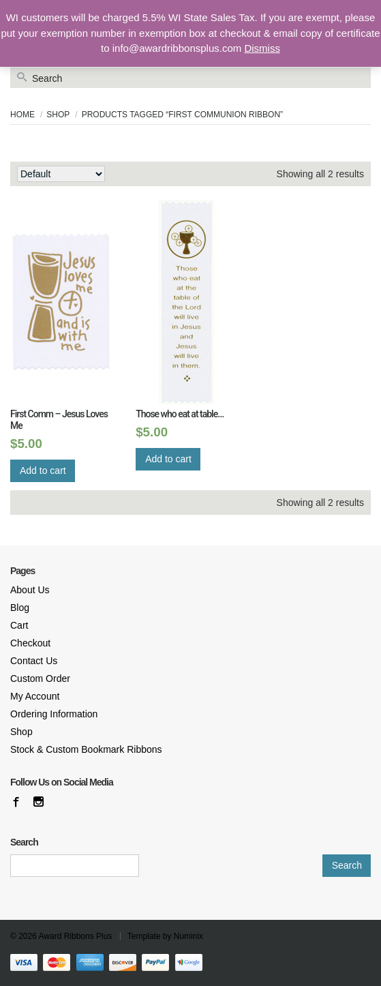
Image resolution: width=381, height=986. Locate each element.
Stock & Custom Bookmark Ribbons (86, 749)
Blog (19, 607)
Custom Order (40, 678)
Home (22, 114)
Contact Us (33, 660)
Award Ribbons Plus (75, 936)
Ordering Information (53, 713)
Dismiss (262, 48)
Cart (19, 625)
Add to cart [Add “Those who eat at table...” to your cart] (168, 458)
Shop (58, 114)
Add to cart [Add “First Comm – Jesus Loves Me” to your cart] (43, 470)
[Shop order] (61, 174)
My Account (34, 696)
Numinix (188, 936)
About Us (30, 589)
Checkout (30, 643)
